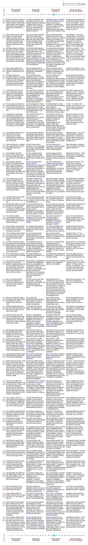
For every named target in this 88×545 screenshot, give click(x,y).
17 (46, 14)
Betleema (49, 97)
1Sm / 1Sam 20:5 (4, 77)
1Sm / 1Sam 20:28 (4, 355)
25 (68, 14)
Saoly (42, 324)
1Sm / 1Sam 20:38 (4, 474)
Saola (48, 324)
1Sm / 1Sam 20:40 (4, 495)
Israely (48, 165)
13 (35, 14)
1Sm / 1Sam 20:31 (4, 399)
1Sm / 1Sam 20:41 (4, 503)
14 (38, 14)
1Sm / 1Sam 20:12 (4, 163)
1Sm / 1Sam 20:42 (4, 519)
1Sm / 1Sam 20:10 (4, 146)
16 (43, 14)
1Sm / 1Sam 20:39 (4, 488)
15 (40, 14)
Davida (31, 19)
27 (73, 14)
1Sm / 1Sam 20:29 (4, 362)
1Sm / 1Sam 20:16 (4, 217)
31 (84, 14)
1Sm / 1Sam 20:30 (4, 382)
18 (48, 14)
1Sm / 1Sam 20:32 (4, 413)
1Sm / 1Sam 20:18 (4, 235)
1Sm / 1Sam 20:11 (4, 155)
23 (62, 14)
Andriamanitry (30, 165)
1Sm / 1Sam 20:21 (4, 262)
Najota (62, 19)
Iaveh (53, 163)
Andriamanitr (59, 163)
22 (59, 14)
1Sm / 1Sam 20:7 (4, 105)
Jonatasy (57, 24)
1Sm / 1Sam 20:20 (4, 255)
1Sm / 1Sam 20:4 (4, 70)
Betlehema (35, 97)
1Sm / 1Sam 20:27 (4, 340)
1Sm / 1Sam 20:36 (4, 452)
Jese (32, 350)
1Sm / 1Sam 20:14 (4, 198)
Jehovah (36, 59)
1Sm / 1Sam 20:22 (4, 281)
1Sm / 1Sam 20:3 (4, 50)
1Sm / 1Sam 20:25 (4, 316)
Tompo (48, 61)
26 (70, 14)
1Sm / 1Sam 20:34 (4, 428)
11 (29, 14)
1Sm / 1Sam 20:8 (4, 116)
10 (27, 14)
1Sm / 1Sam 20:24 (4, 308)
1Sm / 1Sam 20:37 (4, 462)
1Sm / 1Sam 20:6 (4, 92)
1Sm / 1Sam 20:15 (4, 205)
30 (81, 14)
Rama (38, 21)
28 (76, 14)
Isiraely (39, 165)
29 (78, 14)
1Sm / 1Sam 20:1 (4, 21)
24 (65, 14)
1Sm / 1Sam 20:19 (4, 243)
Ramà (51, 21)
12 (32, 14)
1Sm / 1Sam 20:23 (4, 299)
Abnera (38, 323)
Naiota (31, 21)
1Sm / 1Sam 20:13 (4, 180)
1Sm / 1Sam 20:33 (4, 420)
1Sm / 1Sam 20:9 (4, 134)
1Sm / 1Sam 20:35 (4, 442)
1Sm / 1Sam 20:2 (4, 36)
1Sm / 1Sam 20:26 (4, 331)
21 (57, 14)
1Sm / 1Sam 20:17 (4, 228)
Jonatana (30, 24)
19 (51, 14)
